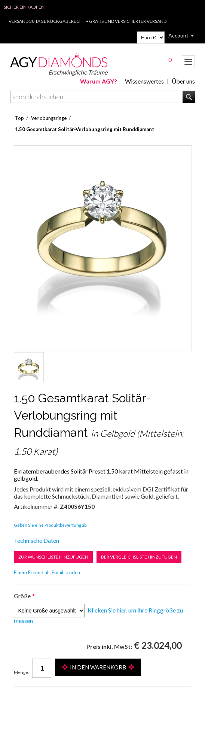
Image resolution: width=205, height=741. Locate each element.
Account (178, 35)
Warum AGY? (98, 81)
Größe (22, 595)
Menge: (21, 672)
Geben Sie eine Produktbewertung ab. (50, 525)
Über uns (183, 81)
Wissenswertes (144, 81)
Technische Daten (36, 540)
